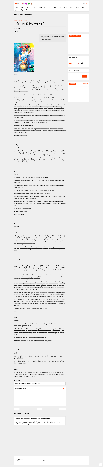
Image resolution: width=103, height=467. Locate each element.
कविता (35, 7)
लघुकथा (22, 7)
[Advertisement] (78, 22)
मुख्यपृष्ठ (39, 408)
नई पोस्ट (16, 408)
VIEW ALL (85, 83)
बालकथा (17, 7)
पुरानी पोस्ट (62, 408)
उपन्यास (65, 7)
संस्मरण (60, 7)
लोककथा (71, 7)
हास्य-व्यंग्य (29, 7)
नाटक (55, 7)
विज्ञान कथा (28, 10)
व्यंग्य (50, 7)
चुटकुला (16, 10)
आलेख (40, 7)
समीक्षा (77, 7)
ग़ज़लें (45, 7)
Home (15, 20)
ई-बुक (22, 10)
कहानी (83, 7)
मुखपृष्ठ (44, 460)
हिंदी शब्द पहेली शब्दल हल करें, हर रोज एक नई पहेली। (25, 16)
